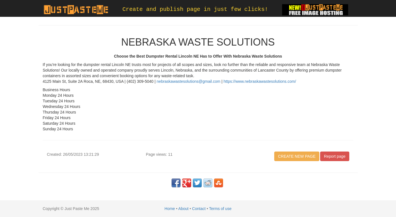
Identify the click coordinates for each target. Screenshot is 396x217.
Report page (334, 156)
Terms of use (220, 208)
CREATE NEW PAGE (296, 156)
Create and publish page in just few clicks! (195, 9)
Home (170, 208)
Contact (198, 208)
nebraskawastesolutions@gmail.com (188, 81)
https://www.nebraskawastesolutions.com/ (260, 81)
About (183, 208)
